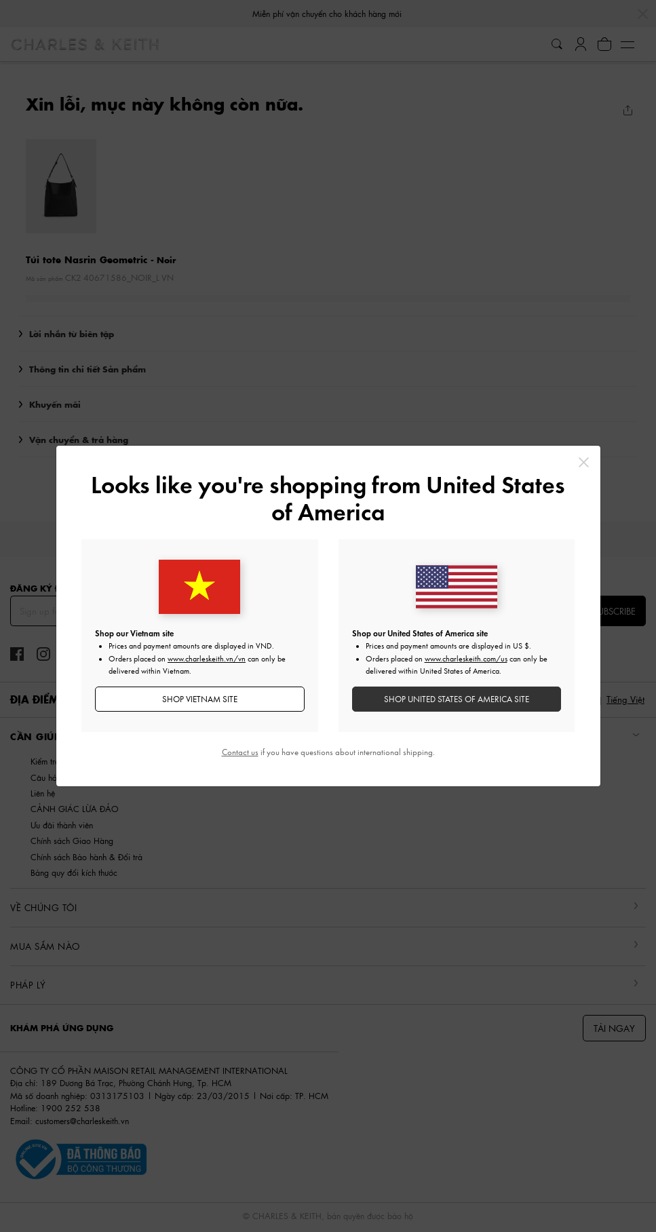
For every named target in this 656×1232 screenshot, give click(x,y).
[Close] (584, 462)
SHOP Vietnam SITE (199, 699)
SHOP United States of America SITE (456, 699)
